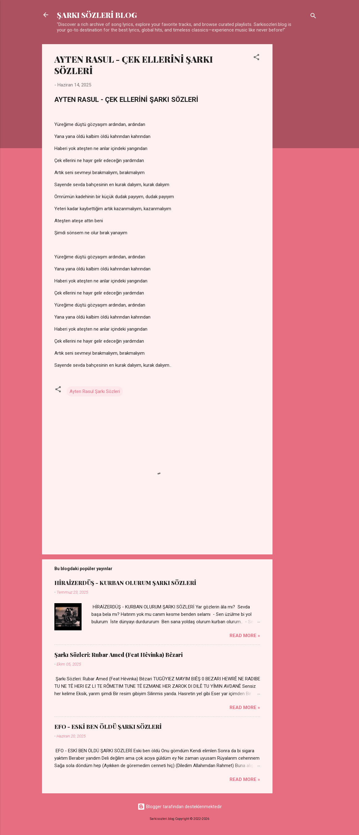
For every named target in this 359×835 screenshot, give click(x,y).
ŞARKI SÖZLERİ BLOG (97, 15)
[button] (256, 58)
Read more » (245, 635)
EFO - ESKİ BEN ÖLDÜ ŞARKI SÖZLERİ (108, 726)
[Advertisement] (297, 136)
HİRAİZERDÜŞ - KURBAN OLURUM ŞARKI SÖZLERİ (125, 583)
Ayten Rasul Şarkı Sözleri (95, 391)
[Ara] (313, 16)
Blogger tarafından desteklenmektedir (179, 806)
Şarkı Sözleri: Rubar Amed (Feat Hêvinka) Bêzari (118, 654)
